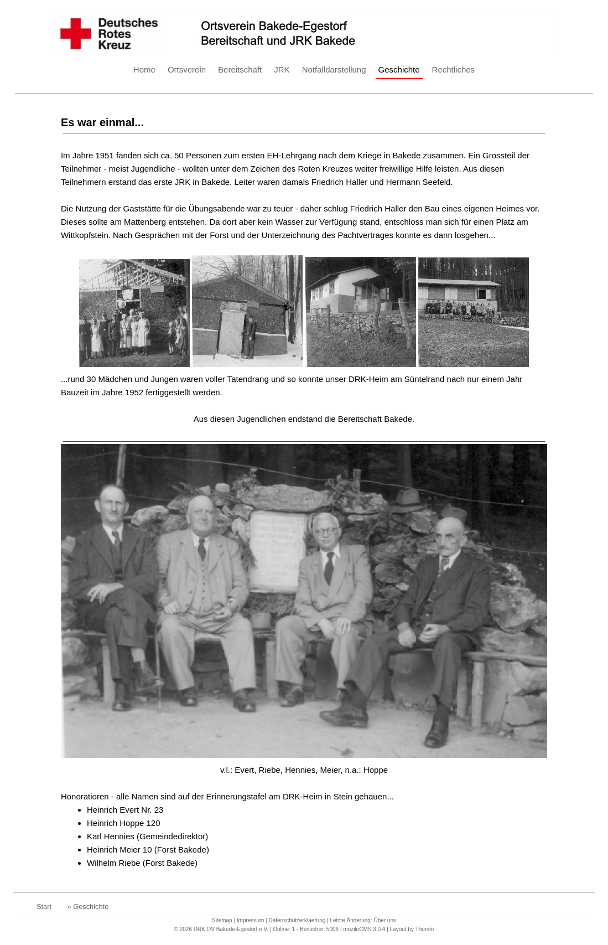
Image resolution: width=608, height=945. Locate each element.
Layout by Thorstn (412, 929)
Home (144, 69)
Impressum (250, 920)
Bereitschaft (240, 69)
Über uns (384, 920)
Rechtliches (453, 69)
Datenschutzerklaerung (296, 920)
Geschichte (399, 69)
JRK (281, 69)
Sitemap (222, 920)
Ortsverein (187, 69)
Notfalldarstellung (334, 69)
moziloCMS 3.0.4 (364, 929)
